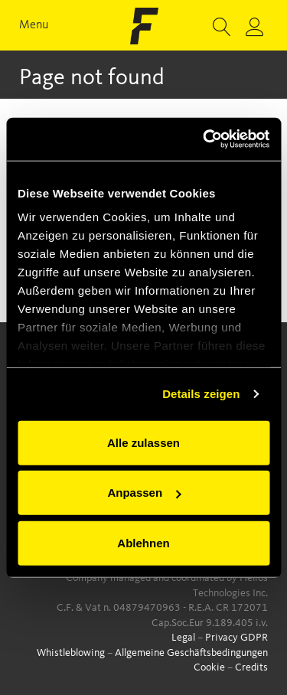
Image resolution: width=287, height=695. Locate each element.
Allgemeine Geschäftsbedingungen (191, 653)
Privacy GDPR (236, 637)
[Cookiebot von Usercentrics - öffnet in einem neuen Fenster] (204, 139)
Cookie (209, 667)
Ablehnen (143, 542)
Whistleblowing (71, 653)
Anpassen (144, 492)
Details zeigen (201, 393)
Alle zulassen (143, 442)
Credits (251, 667)
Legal (183, 637)
